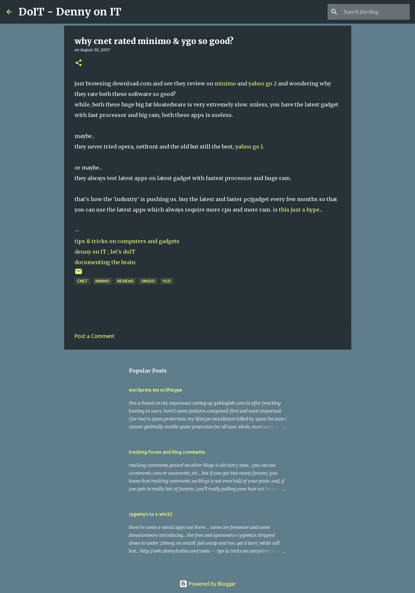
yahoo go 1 (249, 146)
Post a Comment (94, 336)
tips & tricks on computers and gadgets (127, 241)
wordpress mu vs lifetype (155, 390)
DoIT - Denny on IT (69, 11)
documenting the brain (105, 262)
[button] (78, 63)
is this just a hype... (298, 209)
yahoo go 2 (262, 83)
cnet (82, 281)
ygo (167, 281)
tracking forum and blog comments (167, 452)
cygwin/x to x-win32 (150, 514)
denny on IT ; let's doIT (105, 251)
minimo (225, 83)
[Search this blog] (375, 12)
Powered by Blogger (207, 584)
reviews (125, 281)
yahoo (148, 281)
